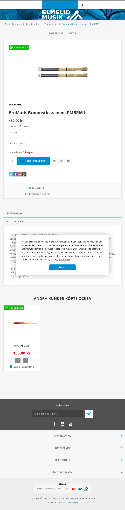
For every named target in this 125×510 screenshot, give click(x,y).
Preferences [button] (64, 259)
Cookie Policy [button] (74, 256)
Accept (62, 267)
